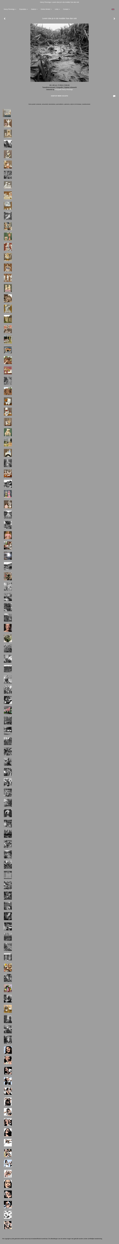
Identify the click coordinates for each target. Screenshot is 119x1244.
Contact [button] (66, 9)
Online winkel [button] (46, 9)
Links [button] (57, 9)
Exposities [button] (23, 9)
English (113, 9)
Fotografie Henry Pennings (64, 89)
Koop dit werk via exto (59, 96)
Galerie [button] (34, 9)
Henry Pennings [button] (10, 9)
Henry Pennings (45, 2)
